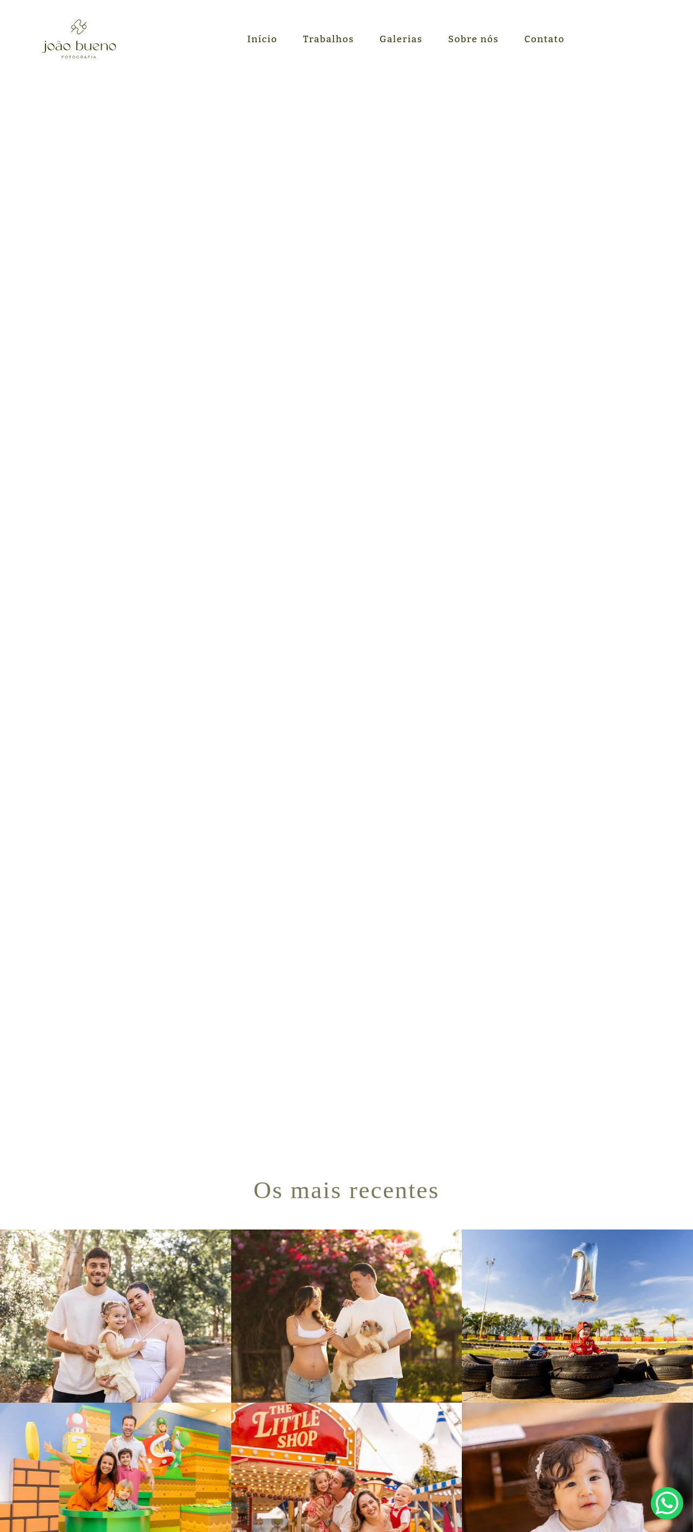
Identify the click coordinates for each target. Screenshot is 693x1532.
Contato (545, 39)
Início (262, 39)
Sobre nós (473, 39)
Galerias (401, 39)
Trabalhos (328, 39)
